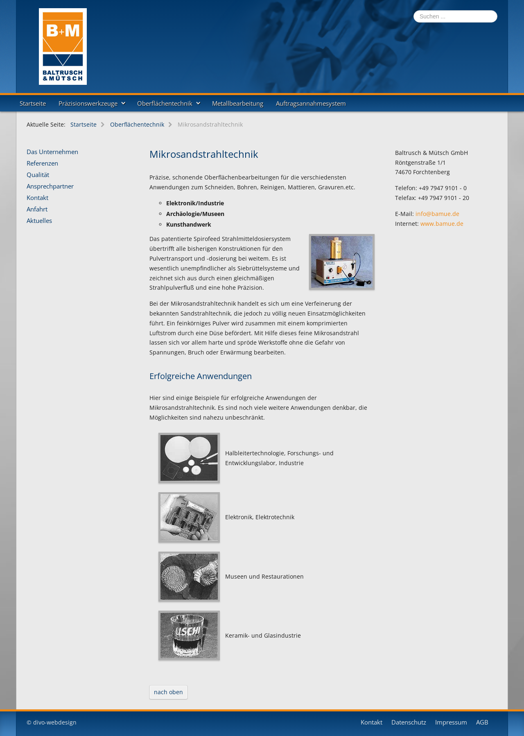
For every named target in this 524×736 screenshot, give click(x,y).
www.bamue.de (441, 223)
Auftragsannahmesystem (311, 103)
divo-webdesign (55, 722)
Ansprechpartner (50, 186)
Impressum (451, 722)
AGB (482, 722)
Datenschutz (408, 722)
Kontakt (37, 198)
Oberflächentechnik (164, 103)
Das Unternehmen (52, 152)
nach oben (168, 692)
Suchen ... (413, 10)
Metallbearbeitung (237, 103)
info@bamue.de (437, 214)
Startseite (33, 103)
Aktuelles (39, 221)
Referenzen (42, 163)
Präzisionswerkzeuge (88, 103)
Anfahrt (37, 209)
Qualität (38, 175)
